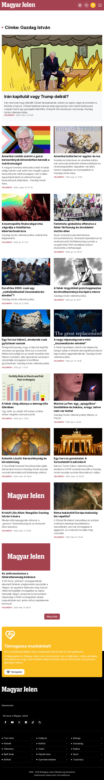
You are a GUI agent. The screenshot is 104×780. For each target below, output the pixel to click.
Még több (52, 616)
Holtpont (42, 738)
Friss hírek (9, 738)
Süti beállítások (63, 775)
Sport (75, 754)
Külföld (41, 743)
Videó (41, 749)
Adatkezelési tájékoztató (45, 775)
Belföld (7, 759)
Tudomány (78, 759)
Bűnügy (77, 738)
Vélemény (9, 749)
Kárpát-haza (44, 754)
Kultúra (76, 749)
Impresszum (7, 705)
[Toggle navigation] (99, 5)
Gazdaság (78, 743)
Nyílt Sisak (9, 754)
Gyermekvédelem (47, 759)
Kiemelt (7, 743)
